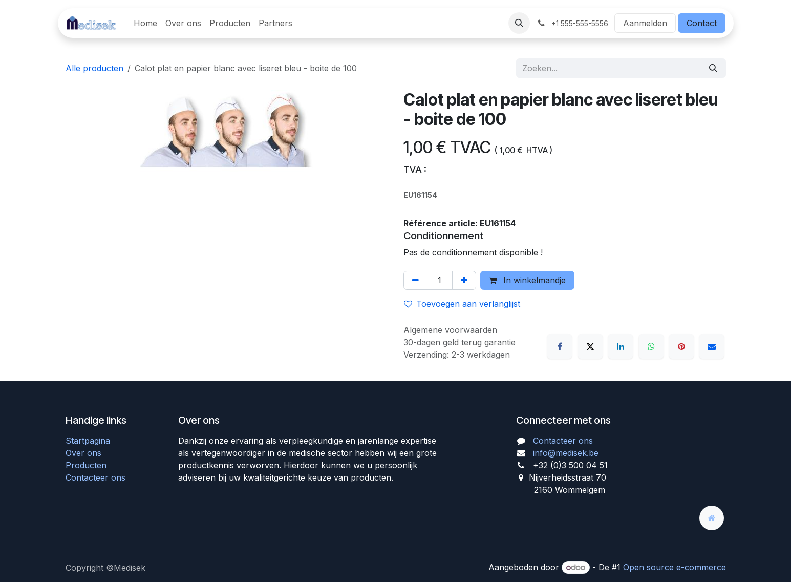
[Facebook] (559, 346)
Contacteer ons (95, 477)
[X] (590, 346)
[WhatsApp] (651, 346)
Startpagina (88, 440)
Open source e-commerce (674, 567)
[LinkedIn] (620, 346)
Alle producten (94, 68)
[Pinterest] (681, 346)
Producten (86, 465)
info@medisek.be (565, 453)
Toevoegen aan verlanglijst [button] (462, 304)
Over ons (83, 453)
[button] (519, 23)
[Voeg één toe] (464, 280)
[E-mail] (711, 346)
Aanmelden (645, 23)
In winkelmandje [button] (527, 280)
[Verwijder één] (415, 280)
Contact (702, 23)
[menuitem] (145, 23)
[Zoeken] (713, 68)
